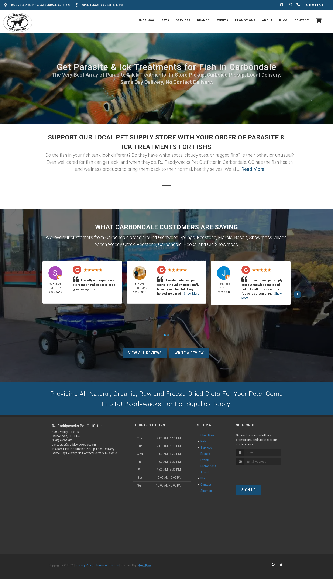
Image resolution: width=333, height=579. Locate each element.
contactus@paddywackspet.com (74, 444)
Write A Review (189, 353)
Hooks (189, 244)
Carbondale (170, 244)
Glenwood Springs (176, 237)
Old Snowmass (222, 244)
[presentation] (258, 473)
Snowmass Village (268, 237)
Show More (191, 293)
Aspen (100, 244)
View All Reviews (145, 353)
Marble (225, 237)
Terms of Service (107, 565)
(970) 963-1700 (62, 440)
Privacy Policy (85, 565)
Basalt (240, 237)
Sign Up (248, 490)
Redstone (206, 237)
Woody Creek (121, 244)
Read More (252, 169)
